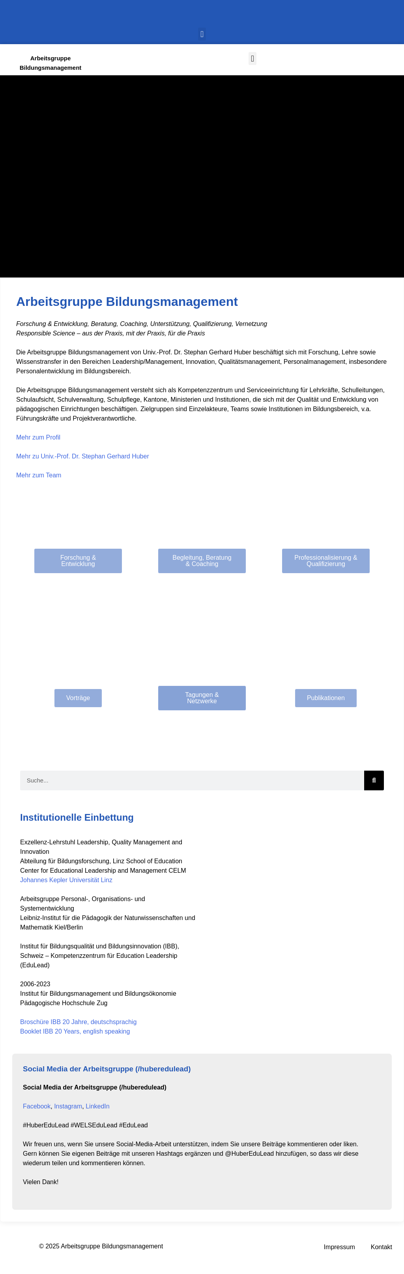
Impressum (339, 1247)
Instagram (68, 1106)
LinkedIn (98, 1106)
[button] (202, 34)
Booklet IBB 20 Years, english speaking (75, 1031)
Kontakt (381, 1247)
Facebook (36, 1106)
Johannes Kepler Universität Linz (66, 880)
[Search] (374, 780)
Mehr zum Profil (38, 437)
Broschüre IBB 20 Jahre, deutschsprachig (78, 1022)
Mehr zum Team (38, 475)
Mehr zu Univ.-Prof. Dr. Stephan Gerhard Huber (82, 456)
